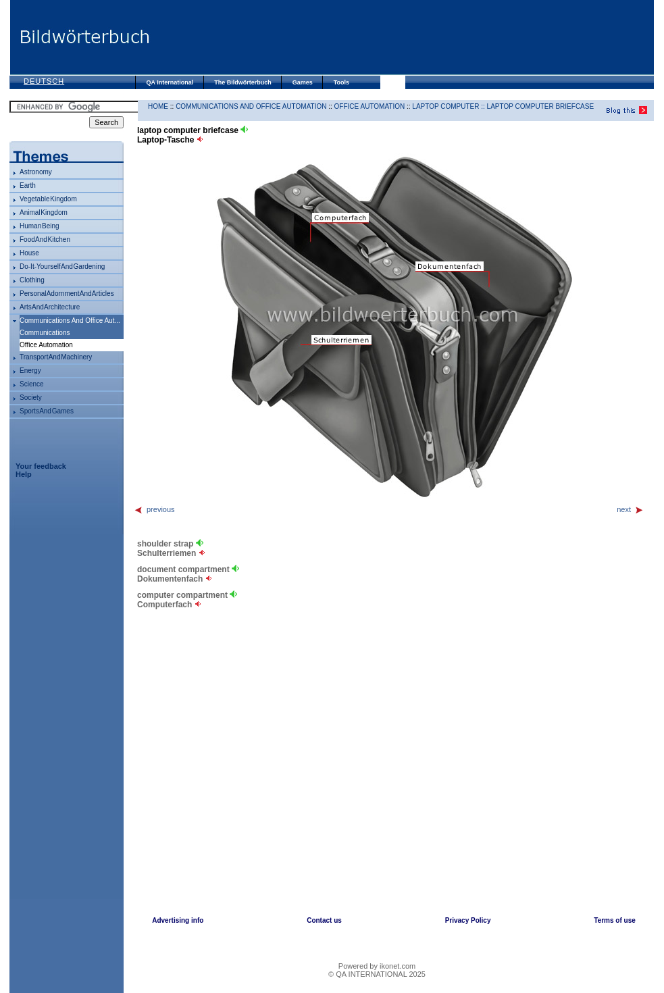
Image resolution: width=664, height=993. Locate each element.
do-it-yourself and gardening (62, 266)
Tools (341, 82)
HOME (158, 106)
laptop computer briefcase (540, 106)
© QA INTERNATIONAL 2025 (377, 974)
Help (24, 474)
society (31, 397)
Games (302, 82)
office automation (369, 106)
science (32, 384)
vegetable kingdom (48, 199)
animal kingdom (44, 212)
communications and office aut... (70, 320)
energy (30, 370)
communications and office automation (251, 106)
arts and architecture (50, 307)
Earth (28, 185)
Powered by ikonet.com (376, 966)
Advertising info (177, 920)
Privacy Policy (468, 920)
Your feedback (41, 466)
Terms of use (615, 920)
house (29, 253)
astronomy (36, 172)
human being (39, 226)
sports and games (47, 411)
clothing (32, 280)
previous (154, 509)
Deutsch (44, 81)
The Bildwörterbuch (243, 82)
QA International (170, 82)
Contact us (324, 920)
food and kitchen (45, 239)
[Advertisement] (401, 37)
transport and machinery (56, 357)
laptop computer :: (449, 106)
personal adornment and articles (67, 293)
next (630, 509)
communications (45, 332)
